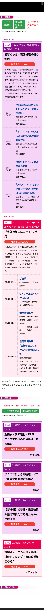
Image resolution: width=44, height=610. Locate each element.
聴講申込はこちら (19, 64)
